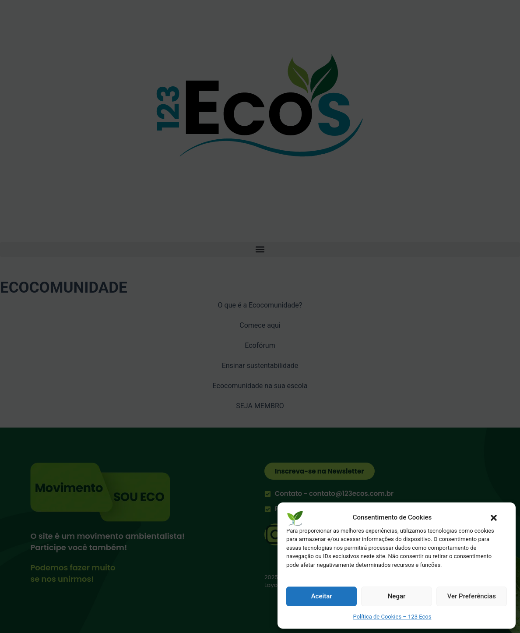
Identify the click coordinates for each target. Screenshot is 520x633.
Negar (397, 596)
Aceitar (321, 596)
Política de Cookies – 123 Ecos (392, 616)
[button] (493, 517)
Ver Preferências (471, 596)
